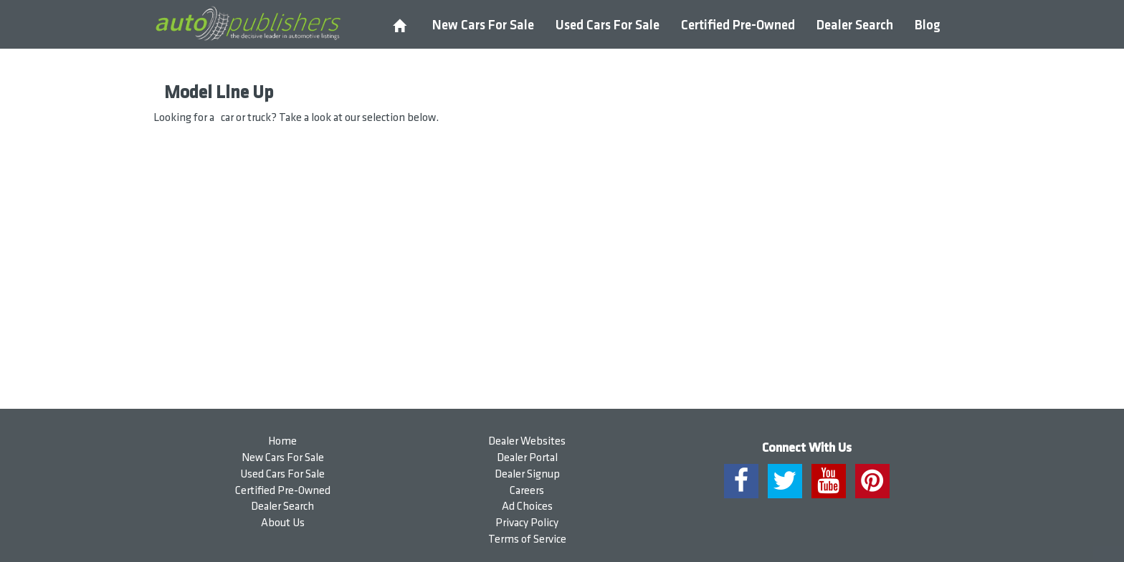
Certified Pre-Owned (738, 25)
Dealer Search (854, 25)
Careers (527, 491)
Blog (927, 25)
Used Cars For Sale (607, 25)
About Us (283, 523)
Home (282, 441)
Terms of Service (527, 539)
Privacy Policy (526, 523)
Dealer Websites (527, 441)
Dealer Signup (527, 474)
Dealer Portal (527, 458)
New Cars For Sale (483, 25)
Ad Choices (527, 506)
